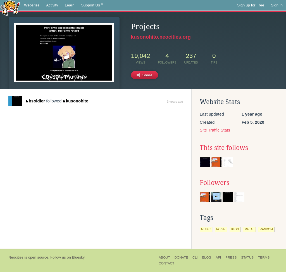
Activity (52, 5)
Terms (264, 257)
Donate (181, 257)
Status (247, 257)
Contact (166, 263)
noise (220, 229)
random (266, 229)
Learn (70, 5)
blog (235, 229)
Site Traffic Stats (215, 130)
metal (249, 229)
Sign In (277, 5)
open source (38, 257)
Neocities (15, 257)
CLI (194, 257)
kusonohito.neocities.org (161, 37)
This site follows (224, 147)
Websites (31, 5)
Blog (206, 257)
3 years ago (175, 101)
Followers (214, 182)
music (206, 229)
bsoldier (35, 101)
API (218, 257)
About (164, 257)
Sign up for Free (250, 5)
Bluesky (78, 257)
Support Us (92, 5)
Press (231, 257)
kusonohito (75, 101)
